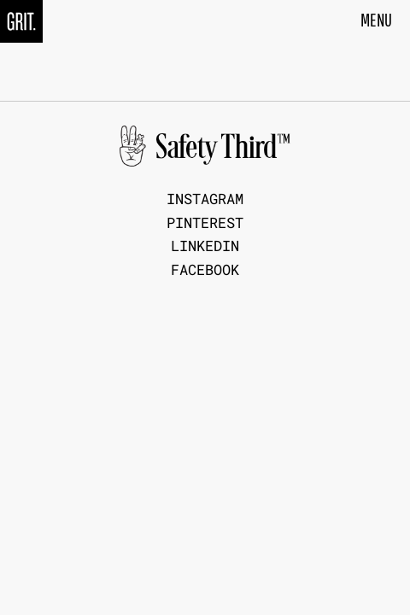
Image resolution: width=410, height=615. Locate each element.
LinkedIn (205, 246)
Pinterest (205, 223)
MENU (376, 19)
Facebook (205, 270)
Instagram (205, 199)
